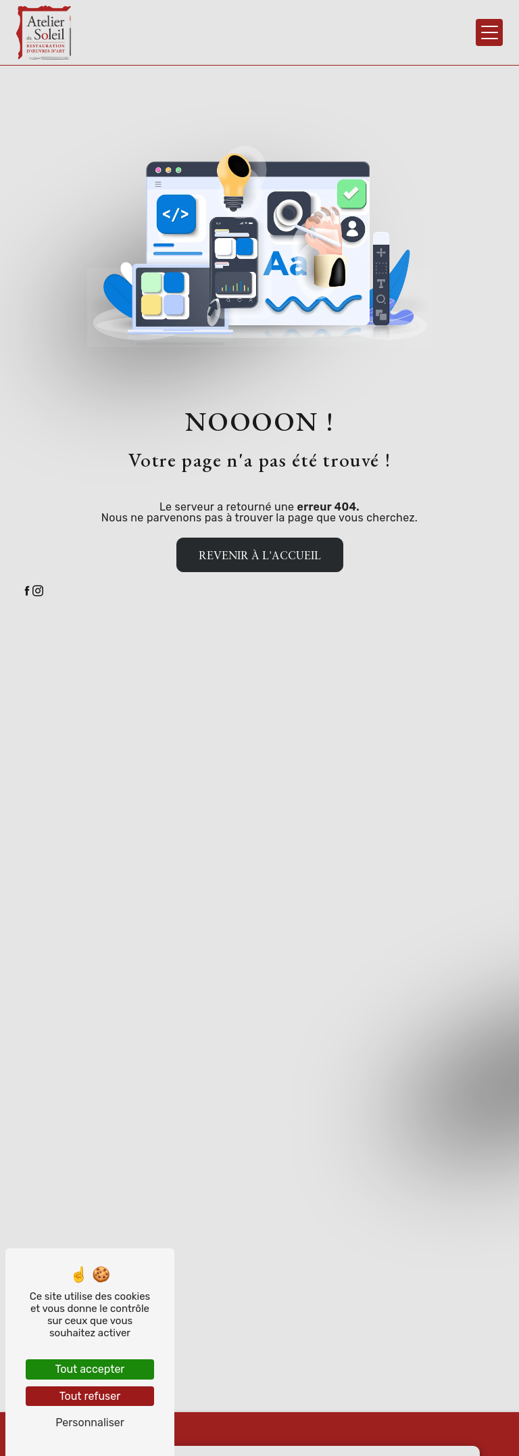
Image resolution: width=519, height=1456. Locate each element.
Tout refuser (90, 1396)
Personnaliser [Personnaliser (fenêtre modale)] (89, 1422)
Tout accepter (90, 1369)
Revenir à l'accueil (260, 555)
